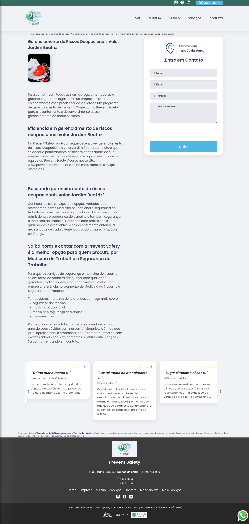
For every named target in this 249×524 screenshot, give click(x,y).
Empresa (151, 18)
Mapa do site (149, 490)
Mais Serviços (171, 490)
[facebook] (182, 3)
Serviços (193, 18)
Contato (216, 18)
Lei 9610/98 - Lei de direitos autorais (68, 436)
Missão (172, 18)
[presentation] (183, 131)
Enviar (183, 147)
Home (132, 18)
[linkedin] (188, 3)
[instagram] (176, 3)
